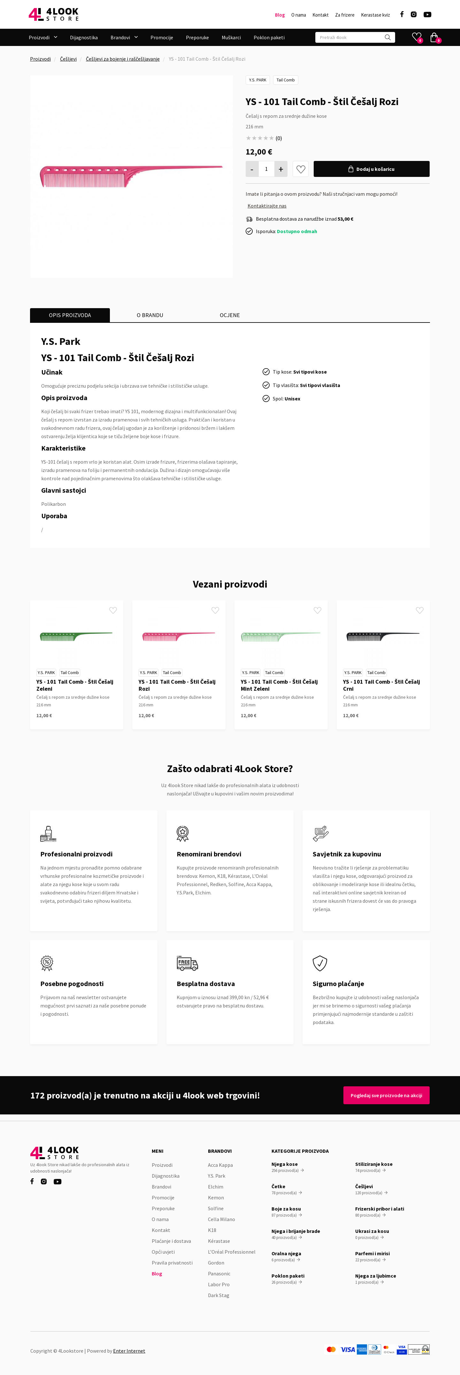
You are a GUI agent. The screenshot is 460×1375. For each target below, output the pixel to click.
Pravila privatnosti (172, 1262)
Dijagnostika (84, 37)
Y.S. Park (257, 80)
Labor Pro (219, 1284)
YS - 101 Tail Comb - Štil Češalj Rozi (177, 685)
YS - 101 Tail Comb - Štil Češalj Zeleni (74, 685)
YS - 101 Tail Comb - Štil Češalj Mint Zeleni (279, 685)
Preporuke (197, 37)
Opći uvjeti (163, 1252)
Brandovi (161, 1186)
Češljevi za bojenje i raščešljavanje (123, 59)
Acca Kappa (220, 1165)
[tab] (70, 315)
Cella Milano (221, 1219)
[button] (43, 37)
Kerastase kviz (375, 15)
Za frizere (345, 15)
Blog (280, 15)
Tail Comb (286, 80)
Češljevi (68, 59)
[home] (53, 14)
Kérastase (219, 1241)
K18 (212, 1230)
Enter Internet (129, 1351)
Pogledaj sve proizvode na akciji (384, 1095)
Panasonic (219, 1273)
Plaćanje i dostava (171, 1241)
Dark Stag (218, 1295)
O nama (298, 15)
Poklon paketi (269, 37)
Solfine (216, 1208)
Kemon (216, 1197)
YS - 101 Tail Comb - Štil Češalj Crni (381, 685)
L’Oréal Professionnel (232, 1252)
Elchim (215, 1186)
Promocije (161, 37)
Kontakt (320, 15)
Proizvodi (40, 59)
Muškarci (231, 37)
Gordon (216, 1262)
